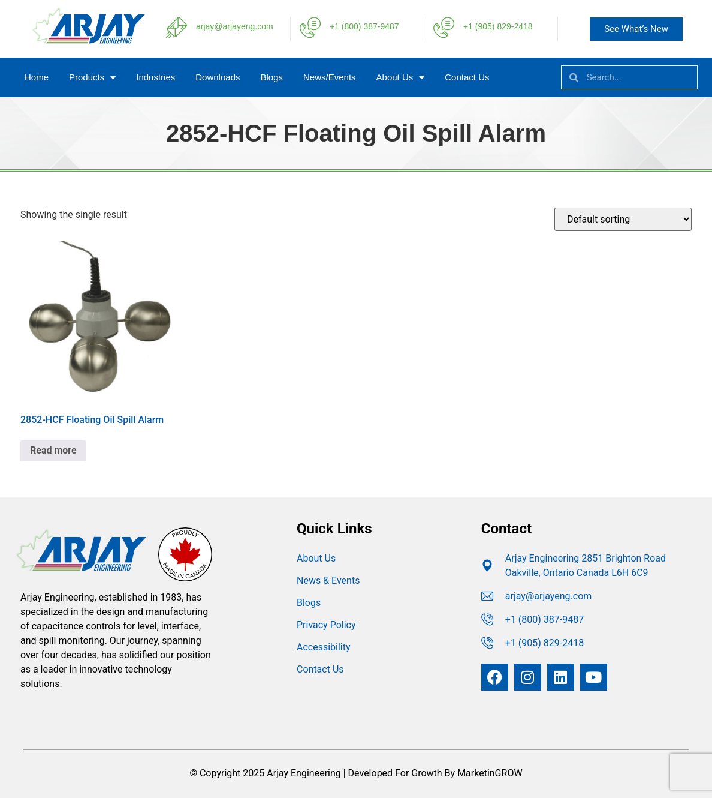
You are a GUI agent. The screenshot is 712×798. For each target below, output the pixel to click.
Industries (155, 77)
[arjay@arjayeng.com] (176, 27)
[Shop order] (623, 219)
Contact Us (467, 77)
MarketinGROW (489, 773)
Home (37, 77)
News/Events (329, 77)
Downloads (217, 77)
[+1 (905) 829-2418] (443, 27)
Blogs (271, 77)
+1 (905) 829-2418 (498, 26)
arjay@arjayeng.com (234, 26)
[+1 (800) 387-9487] (310, 27)
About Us (400, 77)
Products (92, 77)
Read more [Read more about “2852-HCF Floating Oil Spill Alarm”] (53, 450)
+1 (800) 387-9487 (364, 26)
